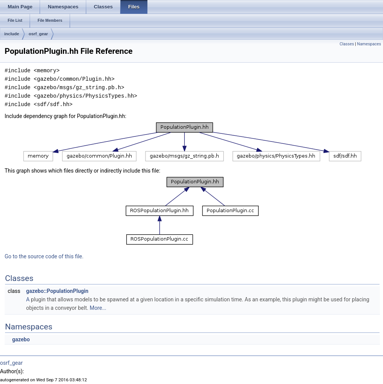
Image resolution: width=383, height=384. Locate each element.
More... (98, 308)
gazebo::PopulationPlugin (57, 291)
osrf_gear (38, 34)
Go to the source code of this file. (44, 256)
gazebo (21, 339)
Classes (347, 44)
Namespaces (369, 44)
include (11, 34)
